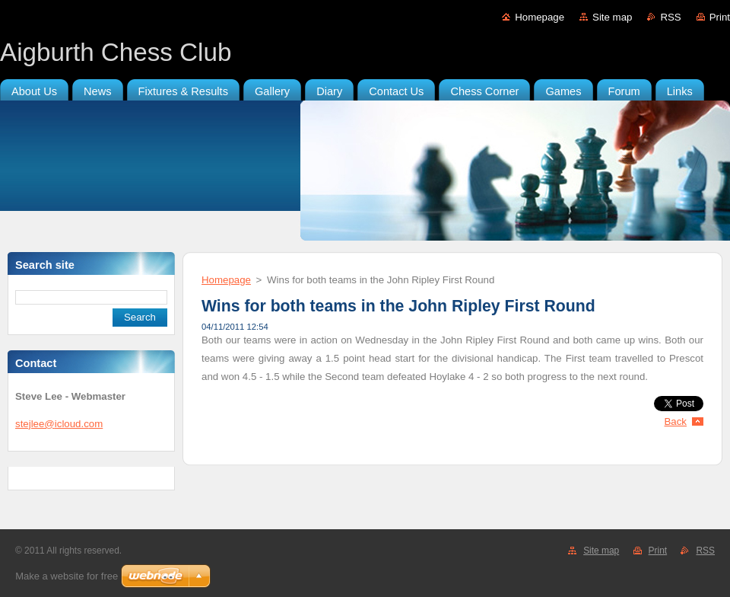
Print (719, 17)
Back (676, 421)
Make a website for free (66, 576)
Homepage (539, 17)
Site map (612, 17)
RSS (670, 17)
